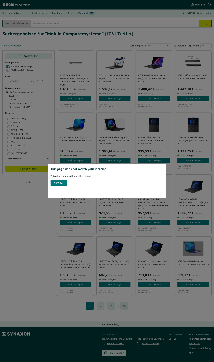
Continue (58, 182)
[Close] (162, 169)
